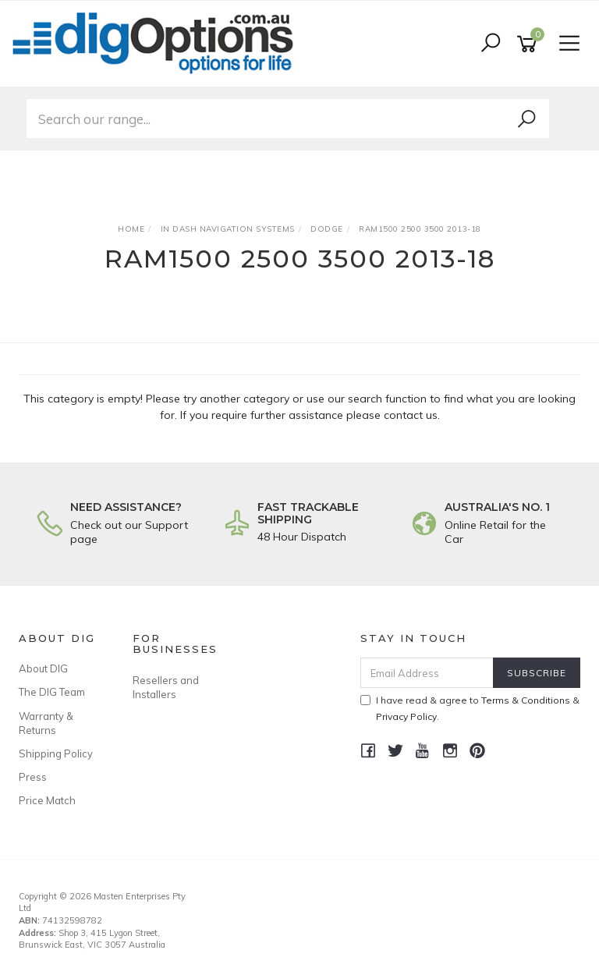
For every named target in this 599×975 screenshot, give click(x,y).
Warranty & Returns (46, 723)
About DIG (43, 668)
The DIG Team (52, 692)
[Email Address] (427, 673)
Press (33, 777)
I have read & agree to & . (470, 708)
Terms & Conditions (525, 700)
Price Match (47, 800)
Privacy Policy (406, 716)
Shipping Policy (56, 753)
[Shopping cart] (529, 44)
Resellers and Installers (166, 687)
